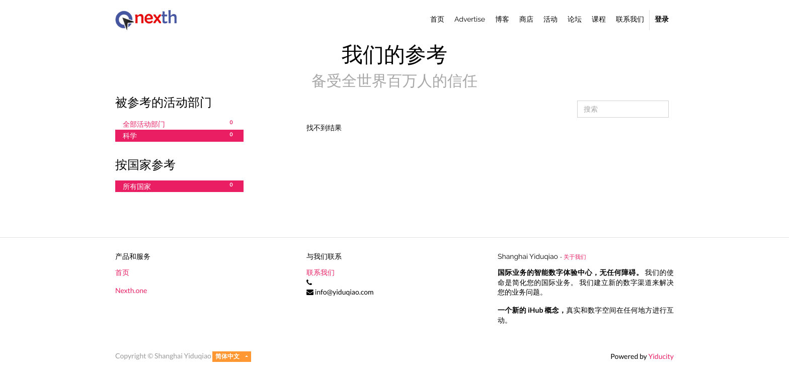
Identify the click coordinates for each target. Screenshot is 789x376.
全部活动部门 (179, 123)
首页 (122, 272)
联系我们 (320, 272)
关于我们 (575, 256)
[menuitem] (437, 20)
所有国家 (179, 186)
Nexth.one (131, 290)
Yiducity (661, 356)
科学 (179, 135)
